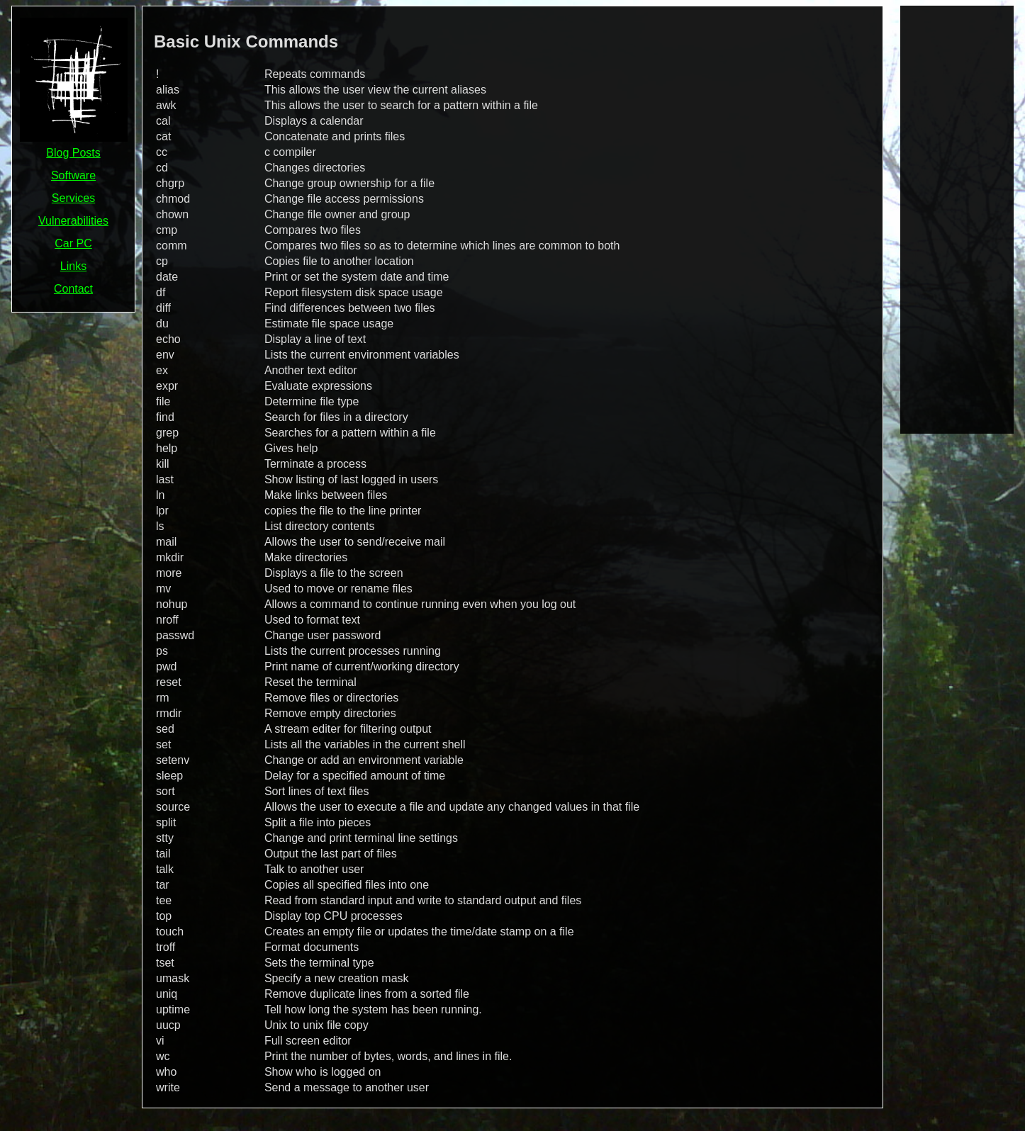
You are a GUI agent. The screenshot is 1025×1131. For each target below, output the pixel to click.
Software (73, 175)
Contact (73, 289)
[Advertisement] (957, 218)
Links (73, 266)
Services (73, 198)
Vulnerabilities (73, 221)
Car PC (73, 243)
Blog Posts (73, 153)
